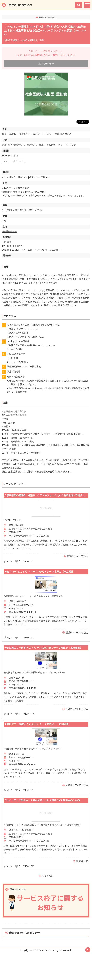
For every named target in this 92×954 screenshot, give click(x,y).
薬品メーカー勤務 (42, 134)
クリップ (19, 161)
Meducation (17, 5)
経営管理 (31, 145)
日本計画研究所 (9, 231)
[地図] (42, 192)
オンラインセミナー (68, 145)
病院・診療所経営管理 (13, 145)
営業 (41, 145)
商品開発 (50, 145)
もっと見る (47, 876)
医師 (4, 134)
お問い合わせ (46, 64)
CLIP (9, 561)
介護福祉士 (24, 134)
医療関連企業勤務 (63, 134)
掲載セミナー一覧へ (47, 17)
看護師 (12, 134)
